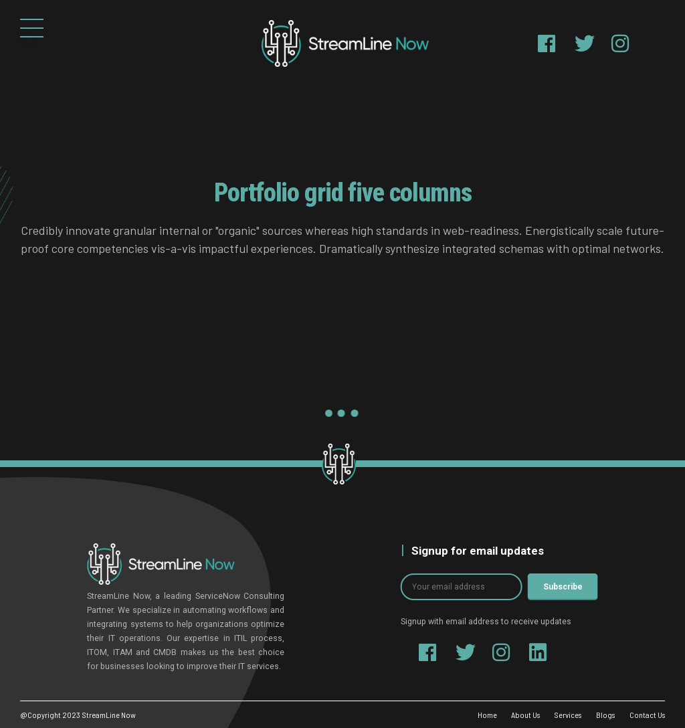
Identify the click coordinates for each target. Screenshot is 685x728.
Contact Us (646, 714)
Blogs (603, 714)
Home (481, 714)
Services (564, 714)
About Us (520, 714)
